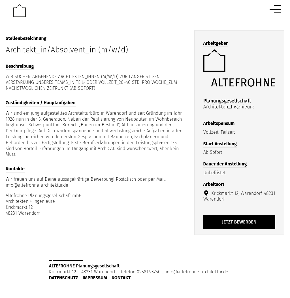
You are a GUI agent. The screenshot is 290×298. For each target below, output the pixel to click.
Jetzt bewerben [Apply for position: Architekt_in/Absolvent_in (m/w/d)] (239, 222)
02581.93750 (149, 271)
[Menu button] (275, 9)
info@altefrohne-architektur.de (197, 271)
